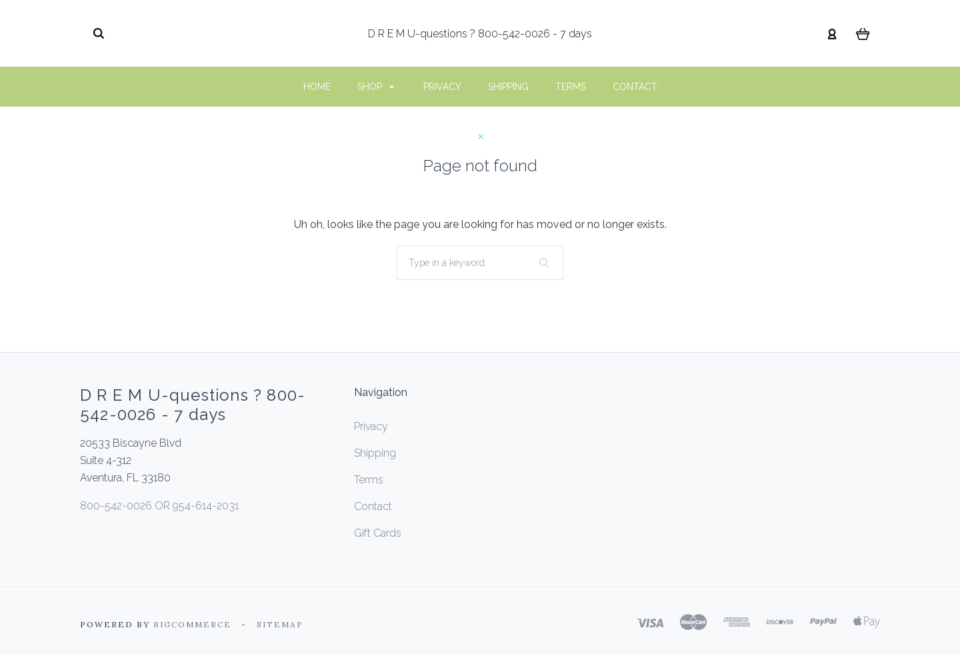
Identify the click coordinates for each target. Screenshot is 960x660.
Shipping (508, 86)
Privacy (442, 86)
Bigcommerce (192, 624)
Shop (376, 86)
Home (317, 86)
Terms (570, 86)
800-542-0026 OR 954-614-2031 (159, 505)
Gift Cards (377, 533)
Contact (635, 86)
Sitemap (280, 624)
